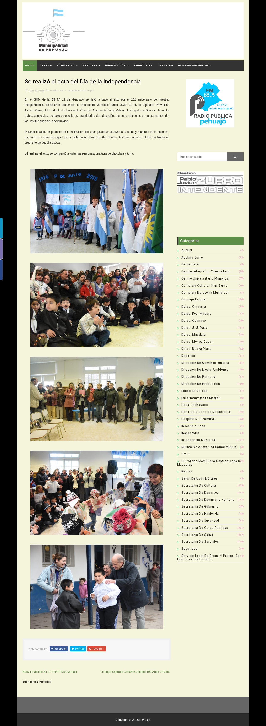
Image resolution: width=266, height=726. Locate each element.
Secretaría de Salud (197, 534)
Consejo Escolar (194, 299)
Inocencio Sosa (193, 426)
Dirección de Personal (199, 376)
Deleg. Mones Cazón (197, 341)
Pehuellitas (143, 65)
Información (115, 65)
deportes (188, 355)
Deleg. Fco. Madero (196, 313)
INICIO (29, 65)
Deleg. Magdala (193, 334)
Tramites (90, 65)
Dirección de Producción (200, 383)
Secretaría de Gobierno (200, 506)
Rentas (187, 471)
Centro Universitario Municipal (205, 278)
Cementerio (190, 264)
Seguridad (189, 548)
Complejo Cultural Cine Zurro (204, 285)
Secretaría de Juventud (200, 520)
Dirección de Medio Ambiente (205, 369)
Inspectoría (190, 433)
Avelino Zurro (58, 90)
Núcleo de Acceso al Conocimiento (209, 447)
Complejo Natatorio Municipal (205, 292)
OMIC (185, 454)
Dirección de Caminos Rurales (205, 362)
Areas (44, 65)
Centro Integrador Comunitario (206, 271)
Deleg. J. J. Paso (194, 327)
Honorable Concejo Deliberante (206, 411)
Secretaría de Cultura (198, 485)
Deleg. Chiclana (193, 306)
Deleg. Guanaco (193, 320)
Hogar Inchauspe (194, 404)
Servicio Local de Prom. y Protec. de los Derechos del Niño (208, 557)
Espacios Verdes (194, 390)
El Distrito (66, 65)
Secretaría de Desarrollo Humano (208, 499)
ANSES (186, 250)
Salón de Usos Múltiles (199, 478)
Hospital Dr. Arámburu (199, 419)
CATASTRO (165, 65)
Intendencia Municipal (81, 90)
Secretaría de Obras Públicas (204, 527)
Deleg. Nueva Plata (196, 348)
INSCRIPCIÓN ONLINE (193, 65)
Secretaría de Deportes (200, 492)
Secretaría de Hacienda (200, 513)
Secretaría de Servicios (200, 541)
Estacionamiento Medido (201, 398)
